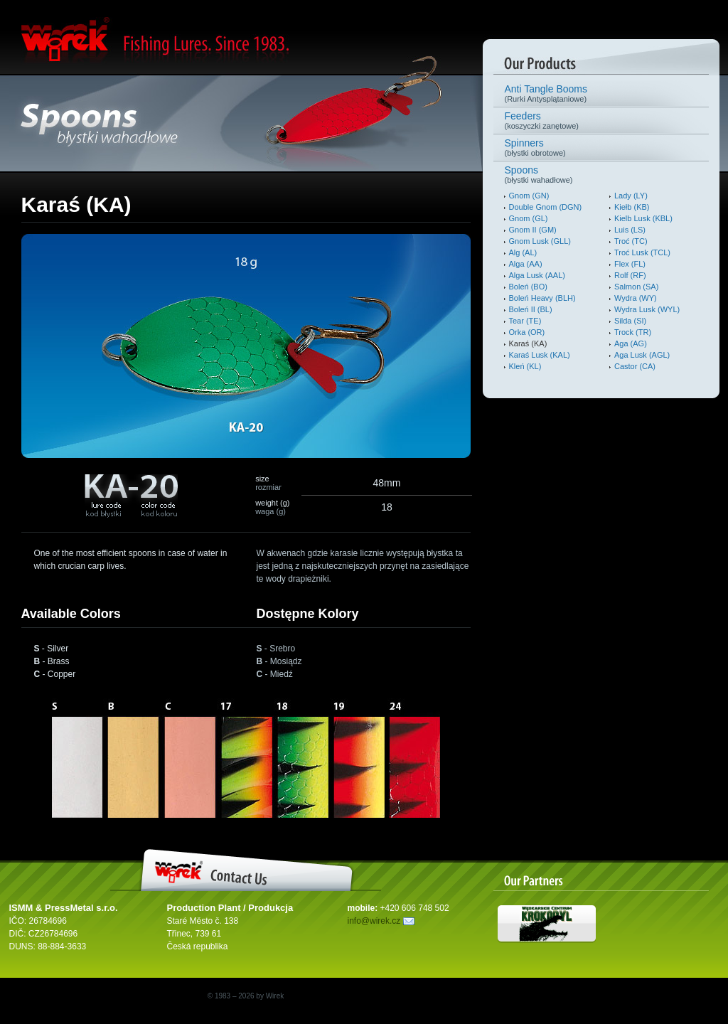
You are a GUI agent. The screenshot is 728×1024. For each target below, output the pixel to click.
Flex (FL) (630, 264)
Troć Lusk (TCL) (642, 252)
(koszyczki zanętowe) (601, 120)
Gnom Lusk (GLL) (540, 241)
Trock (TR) (632, 332)
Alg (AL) (523, 252)
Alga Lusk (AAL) (537, 275)
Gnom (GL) (528, 218)
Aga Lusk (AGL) (642, 355)
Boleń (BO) (528, 286)
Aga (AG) (630, 343)
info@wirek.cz (381, 921)
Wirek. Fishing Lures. (114, 41)
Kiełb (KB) (632, 207)
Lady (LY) (631, 195)
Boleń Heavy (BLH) (542, 298)
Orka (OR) (527, 332)
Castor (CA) (634, 366)
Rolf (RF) (630, 275)
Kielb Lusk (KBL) (643, 218)
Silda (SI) (630, 320)
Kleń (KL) (525, 366)
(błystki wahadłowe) (601, 174)
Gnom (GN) (529, 195)
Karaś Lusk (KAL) (539, 355)
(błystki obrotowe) (601, 147)
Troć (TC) (631, 241)
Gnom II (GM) (533, 229)
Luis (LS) (630, 229)
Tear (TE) (525, 320)
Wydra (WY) (635, 298)
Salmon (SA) (636, 286)
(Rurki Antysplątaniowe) (601, 93)
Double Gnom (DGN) (545, 207)
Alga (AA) (525, 264)
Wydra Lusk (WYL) (647, 309)
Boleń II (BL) (530, 309)
